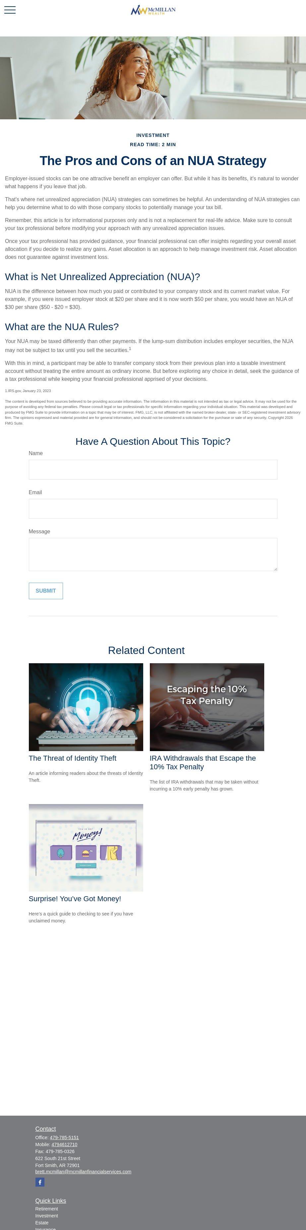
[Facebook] (39, 1182)
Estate (42, 1222)
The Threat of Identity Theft (73, 758)
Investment (46, 1215)
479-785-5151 (64, 1137)
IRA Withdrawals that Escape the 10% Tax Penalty (203, 762)
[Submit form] (46, 591)
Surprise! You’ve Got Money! (75, 899)
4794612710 (65, 1144)
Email (35, 492)
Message (39, 531)
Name (36, 453)
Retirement (46, 1208)
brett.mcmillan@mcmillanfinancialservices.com (83, 1171)
